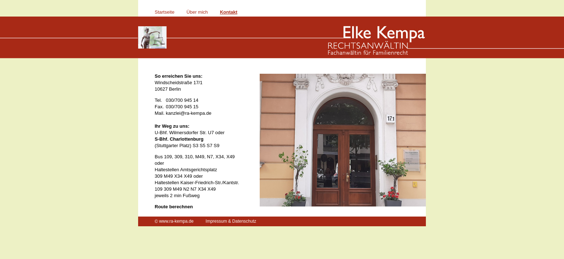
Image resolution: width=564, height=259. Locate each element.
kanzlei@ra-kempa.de (189, 113)
